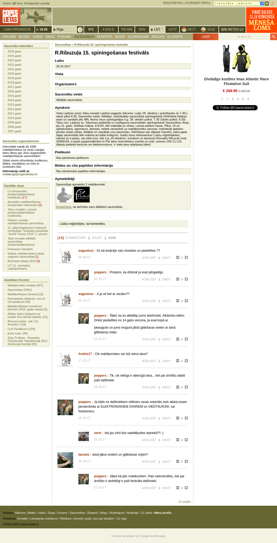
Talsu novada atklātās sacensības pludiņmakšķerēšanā (22, 241)
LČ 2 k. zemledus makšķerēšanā (19, 267)
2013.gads (14, 104)
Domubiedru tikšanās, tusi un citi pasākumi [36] (26, 300)
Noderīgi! (132, 512)
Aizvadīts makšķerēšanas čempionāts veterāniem (24, 203)
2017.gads (14, 86)
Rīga (60, 29)
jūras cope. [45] (18, 333)
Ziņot (166, 257)
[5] (40, 205)
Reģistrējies (63, 206)
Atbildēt (149, 257)
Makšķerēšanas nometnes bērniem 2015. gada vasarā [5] (27, 308)
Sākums (9, 37)
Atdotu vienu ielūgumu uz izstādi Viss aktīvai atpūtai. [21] (28, 315)
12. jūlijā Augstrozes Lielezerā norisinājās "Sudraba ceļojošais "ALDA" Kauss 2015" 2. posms (28, 231)
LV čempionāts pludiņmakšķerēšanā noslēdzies (21, 194)
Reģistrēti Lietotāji (37, 3)
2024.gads (14, 55)
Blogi (120, 37)
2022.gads (14, 64)
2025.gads (14, 51)
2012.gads (14, 109)
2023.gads (14, 60)
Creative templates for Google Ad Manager (138, 536)
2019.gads (14, 78)
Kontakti (22, 518)
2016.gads (14, 91)
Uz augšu (184, 501)
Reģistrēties (172, 3)
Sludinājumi (138, 37)
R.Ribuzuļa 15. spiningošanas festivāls (101, 44)
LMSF (205, 37)
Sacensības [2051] (20, 289)
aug (112, 238)
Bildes (24, 37)
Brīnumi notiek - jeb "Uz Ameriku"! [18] (23, 323)
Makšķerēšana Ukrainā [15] (25, 294)
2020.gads (14, 73)
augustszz (86, 250)
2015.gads (14, 95)
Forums (64, 37)
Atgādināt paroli (198, 3)
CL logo (121, 518)
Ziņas (50, 37)
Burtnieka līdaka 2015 (22, 261)
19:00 (43, 29)
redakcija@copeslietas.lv (20, 174)
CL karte (175, 37)
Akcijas (158, 37)
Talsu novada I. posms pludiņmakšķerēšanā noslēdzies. (22, 212)
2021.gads (14, 69)
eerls (97, 433)
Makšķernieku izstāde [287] (25, 285)
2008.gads (14, 126)
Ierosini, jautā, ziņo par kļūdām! (94, 518)
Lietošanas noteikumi (43, 518)
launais (83, 454)
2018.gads (14, 82)
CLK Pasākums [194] (21, 328)
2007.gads (14, 131)
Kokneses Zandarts (20, 249)
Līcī (157, 29)
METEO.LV (232, 29)
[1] (36, 256)
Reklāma (65, 518)
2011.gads (14, 113)
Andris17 (85, 354)
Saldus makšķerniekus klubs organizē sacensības (26, 255)
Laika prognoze (17, 29)
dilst (97, 238)
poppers (100, 272)
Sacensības (84, 37)
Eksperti (104, 37)
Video (37, 37)
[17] (24, 197)
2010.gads (14, 117)
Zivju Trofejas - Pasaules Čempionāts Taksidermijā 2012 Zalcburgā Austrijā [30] (28, 341)
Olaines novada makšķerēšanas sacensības (26, 222)
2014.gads (14, 100)
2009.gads (14, 122)
